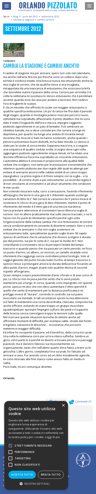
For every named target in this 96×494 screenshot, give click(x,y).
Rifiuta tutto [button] (51, 474)
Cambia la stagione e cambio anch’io (33, 19)
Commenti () (80, 403)
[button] (36, 484)
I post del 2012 (30, 16)
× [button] (63, 405)
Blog (15, 16)
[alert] (36, 445)
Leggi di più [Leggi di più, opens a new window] (52, 437)
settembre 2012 (50, 16)
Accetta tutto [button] (22, 474)
